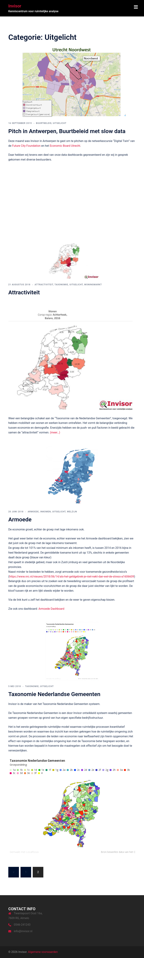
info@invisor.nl (23, 931)
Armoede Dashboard (51, 608)
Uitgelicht (60, 123)
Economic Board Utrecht (65, 145)
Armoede (33, 511)
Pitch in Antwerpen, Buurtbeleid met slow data (66, 131)
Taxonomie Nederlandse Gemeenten (54, 694)
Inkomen (45, 511)
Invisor (14, 6)
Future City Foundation (26, 145)
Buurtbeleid (43, 123)
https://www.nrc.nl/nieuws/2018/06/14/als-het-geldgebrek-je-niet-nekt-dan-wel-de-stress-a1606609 (71, 576)
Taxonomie (61, 284)
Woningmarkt (93, 284)
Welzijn (72, 511)
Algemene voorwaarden (43, 952)
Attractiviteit (44, 284)
